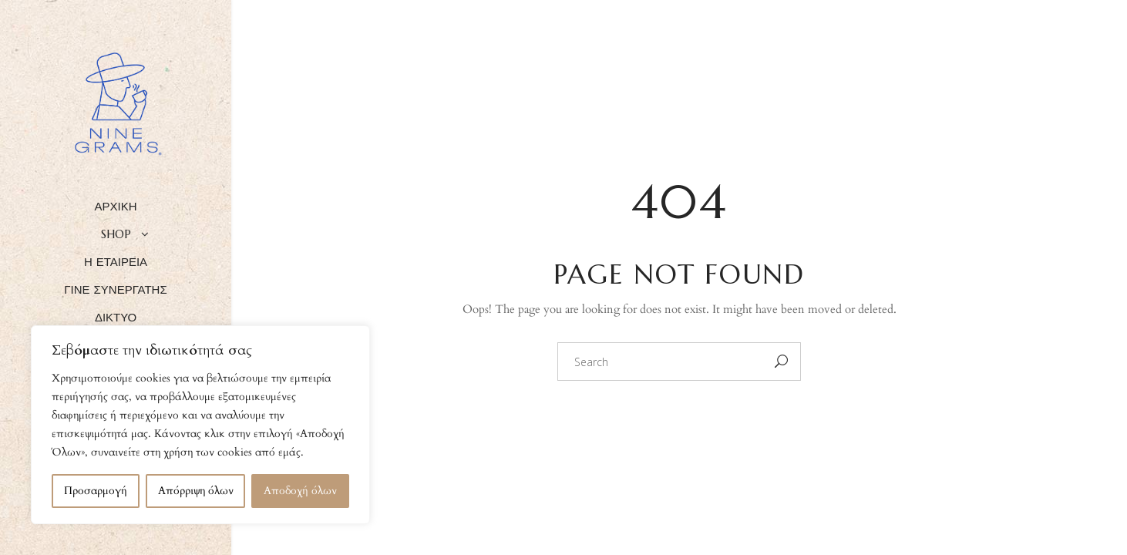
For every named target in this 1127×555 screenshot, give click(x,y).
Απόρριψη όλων (196, 490)
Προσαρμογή (95, 490)
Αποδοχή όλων (300, 490)
